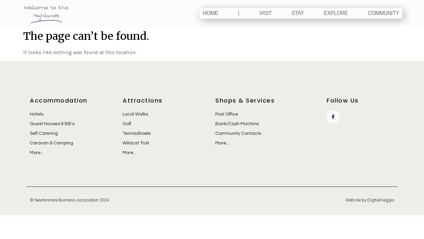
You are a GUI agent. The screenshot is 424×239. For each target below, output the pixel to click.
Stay (298, 13)
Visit (265, 13)
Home (210, 13)
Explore (336, 13)
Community (383, 13)
